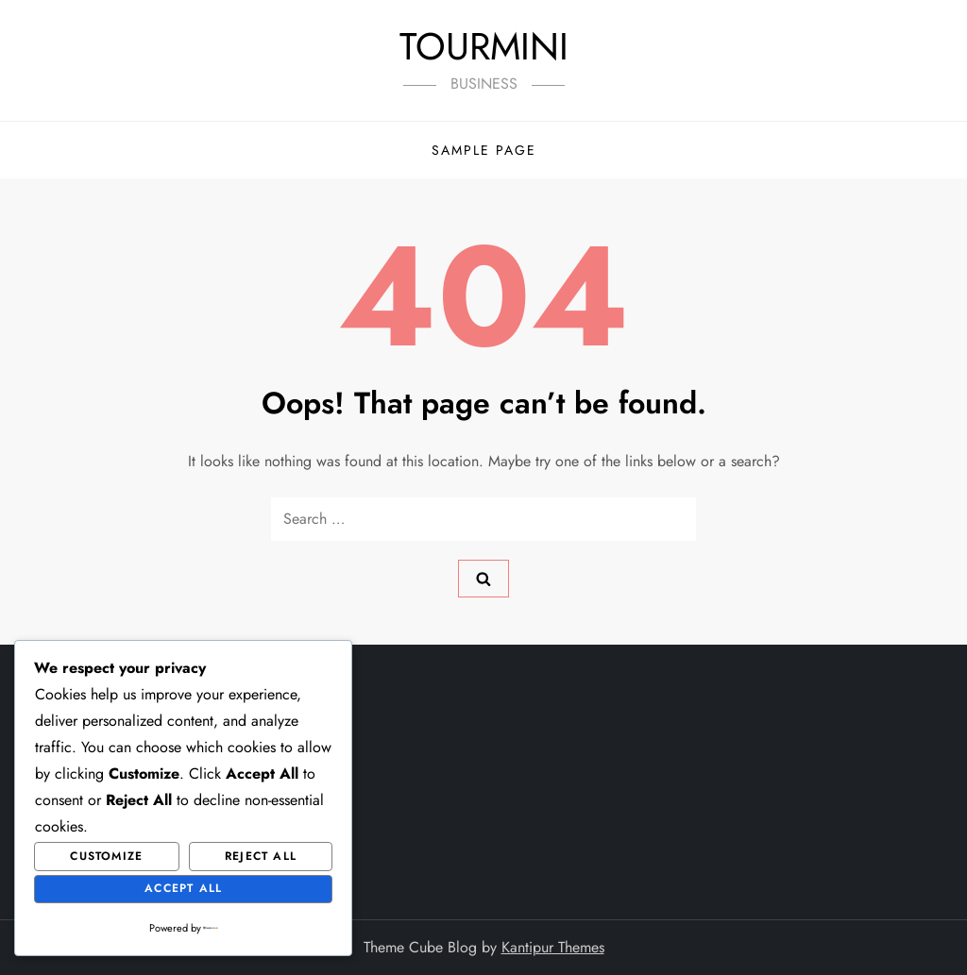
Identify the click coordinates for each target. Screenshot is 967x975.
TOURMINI (483, 46)
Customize (106, 856)
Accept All (183, 888)
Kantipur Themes (552, 947)
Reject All (261, 856)
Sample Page (484, 150)
